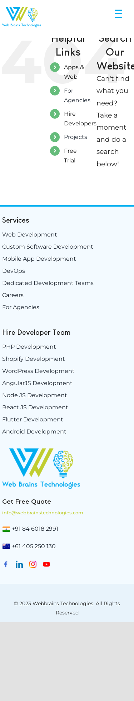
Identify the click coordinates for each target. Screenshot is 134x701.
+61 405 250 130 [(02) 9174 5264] (34, 546)
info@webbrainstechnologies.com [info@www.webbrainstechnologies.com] (42, 512)
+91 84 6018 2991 (35, 528)
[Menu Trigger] (119, 13)
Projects (75, 137)
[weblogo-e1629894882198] (41, 451)
